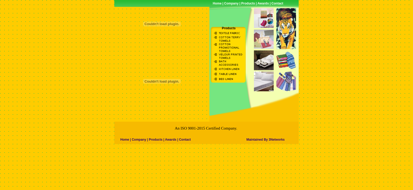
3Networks (277, 139)
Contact (277, 3)
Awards (263, 3)
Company (231, 3)
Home (217, 3)
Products (248, 3)
